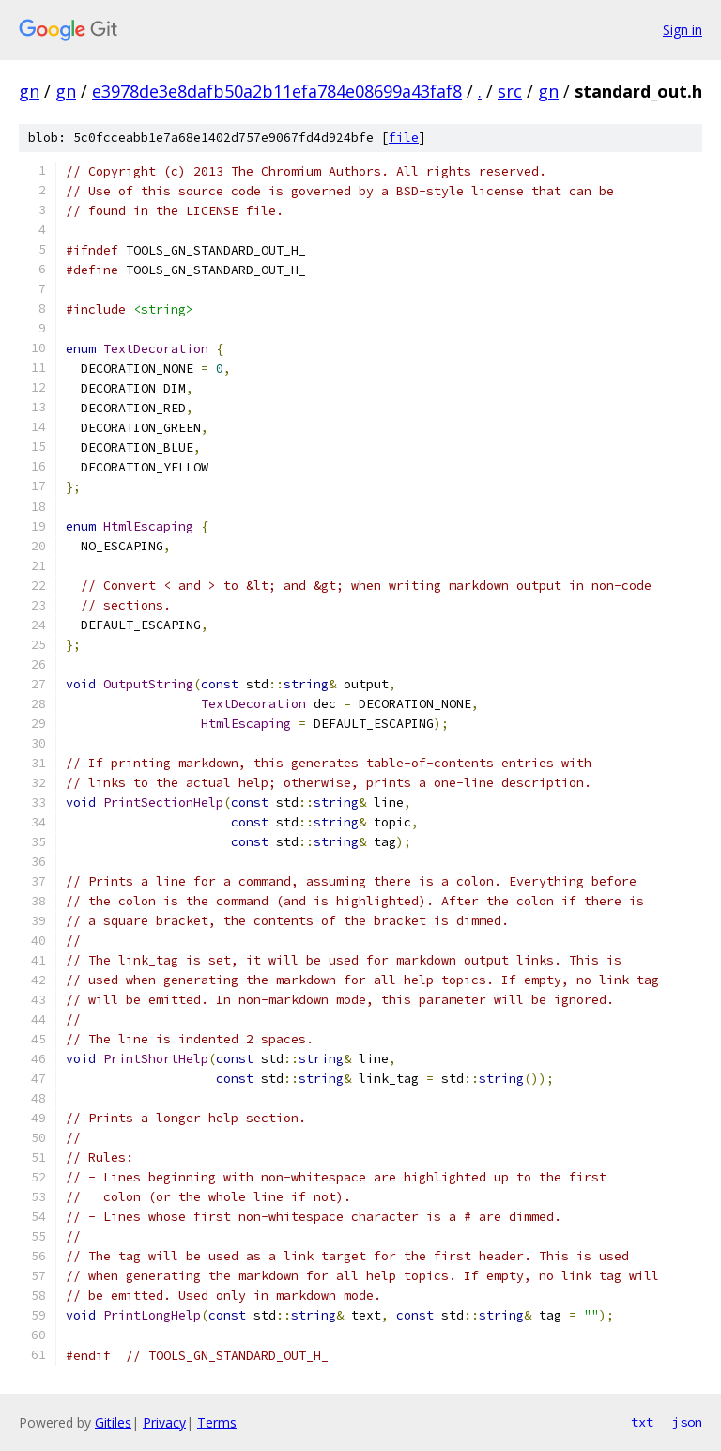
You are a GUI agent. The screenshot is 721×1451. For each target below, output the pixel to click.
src (510, 91)
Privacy (164, 1422)
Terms (217, 1422)
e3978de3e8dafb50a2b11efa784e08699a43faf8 (277, 91)
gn (29, 91)
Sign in (682, 30)
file (404, 138)
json (687, 1421)
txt (642, 1421)
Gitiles (113, 1422)
